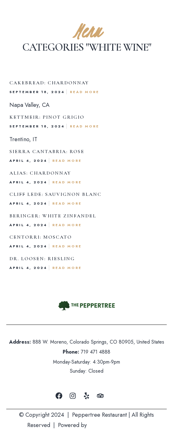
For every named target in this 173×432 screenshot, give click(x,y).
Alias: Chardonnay (40, 173)
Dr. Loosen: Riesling (42, 259)
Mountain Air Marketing (117, 425)
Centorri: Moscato (40, 237)
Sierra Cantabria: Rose (46, 151)
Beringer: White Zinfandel (52, 216)
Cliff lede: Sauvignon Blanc (55, 194)
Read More (84, 91)
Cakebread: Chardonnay (49, 83)
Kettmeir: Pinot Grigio (46, 117)
